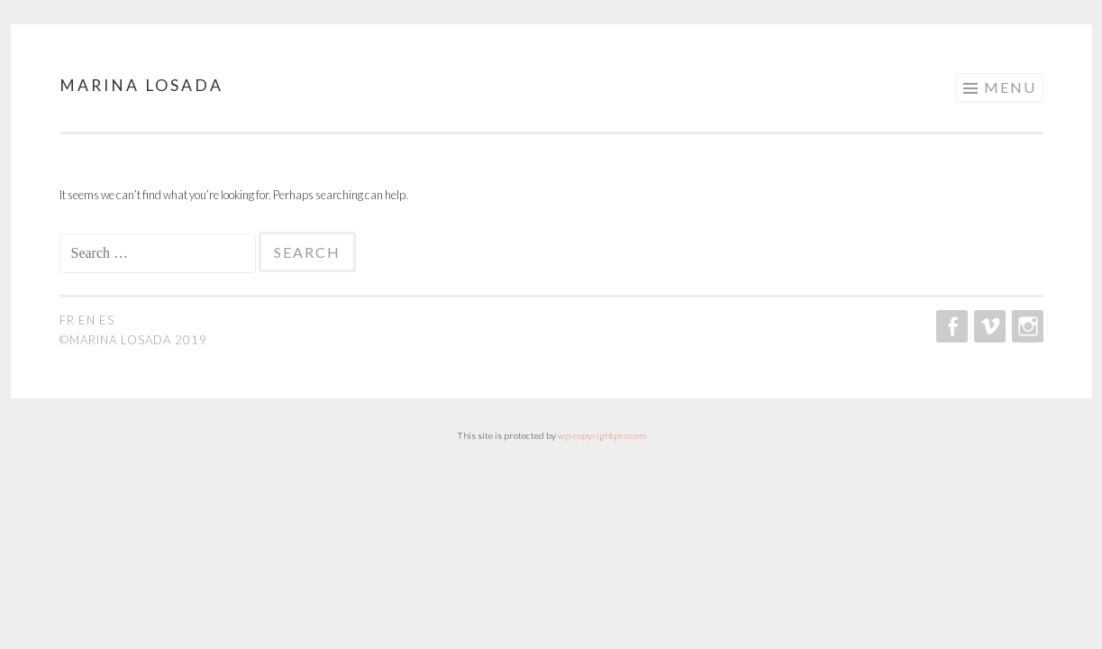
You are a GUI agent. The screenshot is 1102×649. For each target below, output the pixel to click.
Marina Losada (141, 85)
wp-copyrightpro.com (602, 435)
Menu (1010, 87)
